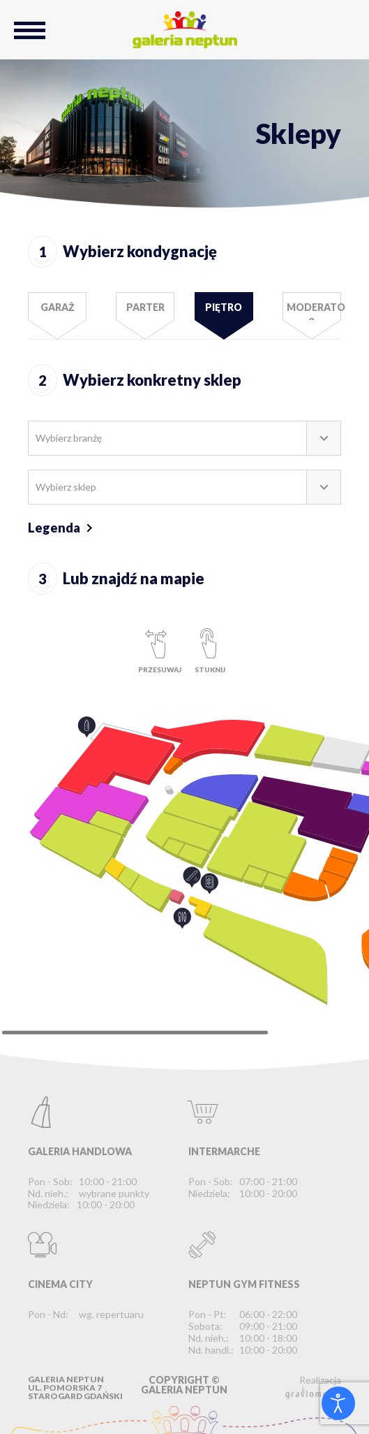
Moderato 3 (314, 310)
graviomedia (313, 1392)
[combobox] (184, 438)
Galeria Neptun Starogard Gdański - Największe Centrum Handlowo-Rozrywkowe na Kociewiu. (185, 29)
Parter (145, 307)
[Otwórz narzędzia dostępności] (338, 1403)
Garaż (57, 307)
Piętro (223, 307)
